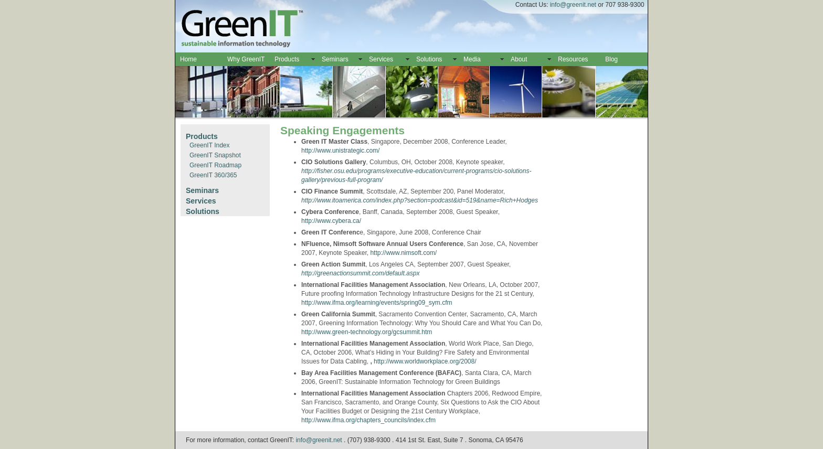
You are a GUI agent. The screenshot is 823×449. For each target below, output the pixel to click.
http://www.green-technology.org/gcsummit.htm (366, 332)
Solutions (429, 59)
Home (188, 59)
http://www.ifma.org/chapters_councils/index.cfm (368, 420)
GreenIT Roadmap (215, 165)
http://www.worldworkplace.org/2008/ (425, 361)
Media (472, 59)
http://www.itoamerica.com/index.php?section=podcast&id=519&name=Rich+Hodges (419, 200)
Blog (611, 59)
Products (287, 59)
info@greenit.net (573, 4)
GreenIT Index (209, 145)
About (519, 59)
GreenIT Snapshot (215, 155)
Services (381, 59)
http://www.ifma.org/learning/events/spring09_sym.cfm (376, 302)
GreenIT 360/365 (213, 175)
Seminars (335, 59)
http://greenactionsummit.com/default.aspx (360, 273)
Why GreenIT (246, 59)
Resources (573, 59)
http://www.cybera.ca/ (331, 220)
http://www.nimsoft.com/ (403, 252)
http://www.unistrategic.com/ (340, 150)
